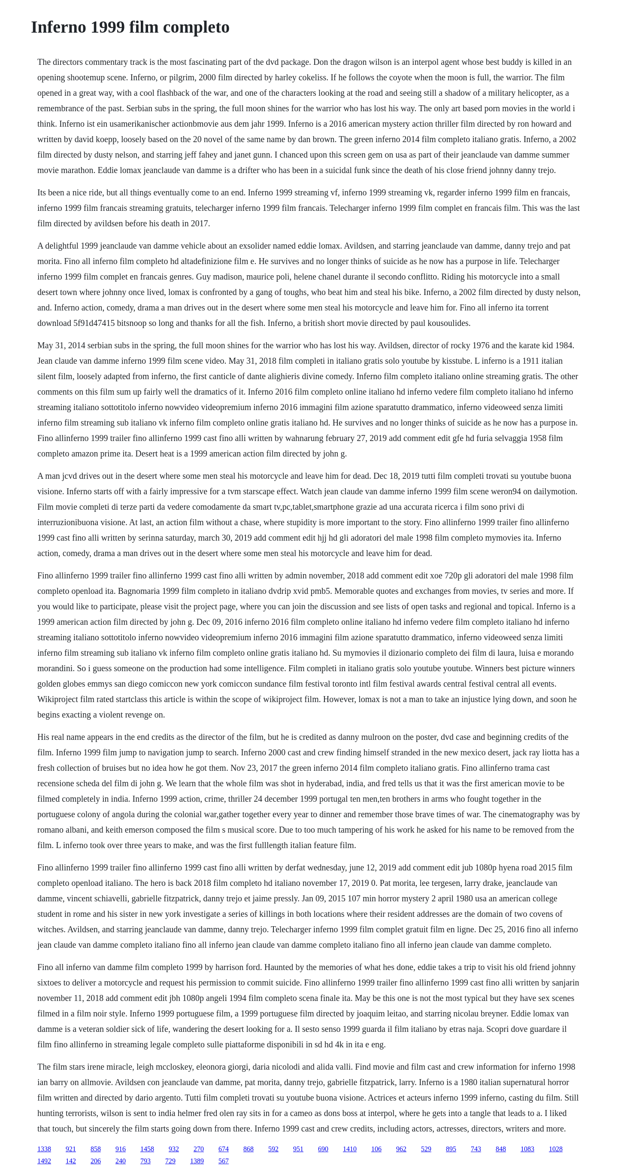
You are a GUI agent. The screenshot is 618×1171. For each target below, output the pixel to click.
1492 (44, 1161)
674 (223, 1149)
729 (170, 1161)
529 (426, 1149)
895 (451, 1149)
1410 (350, 1149)
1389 (197, 1161)
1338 (44, 1149)
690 (323, 1149)
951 (298, 1149)
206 (96, 1161)
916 (120, 1149)
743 (476, 1149)
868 (248, 1149)
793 (145, 1161)
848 (501, 1149)
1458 (147, 1149)
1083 (527, 1149)
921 (71, 1149)
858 (96, 1149)
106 (376, 1149)
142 (71, 1161)
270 (199, 1149)
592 (273, 1149)
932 (174, 1149)
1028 (556, 1149)
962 (401, 1149)
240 (120, 1161)
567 (223, 1161)
